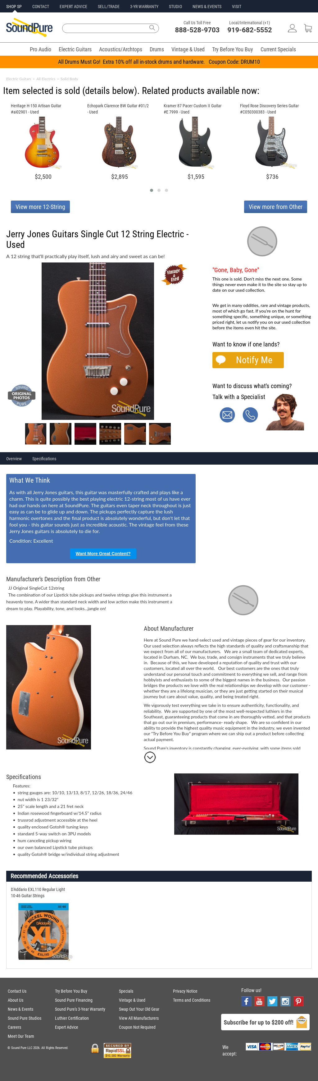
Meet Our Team (21, 1036)
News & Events (20, 1009)
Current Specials (278, 49)
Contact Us (17, 991)
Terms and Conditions (191, 1000)
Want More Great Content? (103, 553)
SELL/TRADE (109, 6)
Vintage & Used (188, 49)
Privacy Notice (185, 991)
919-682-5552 (249, 30)
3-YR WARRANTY (144, 6)
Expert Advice (66, 1027)
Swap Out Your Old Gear (139, 1009)
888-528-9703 (197, 30)
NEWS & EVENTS (207, 6)
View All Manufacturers (139, 1018)
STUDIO (175, 6)
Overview (14, 458)
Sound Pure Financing (74, 1000)
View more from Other (275, 207)
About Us (15, 1000)
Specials (126, 991)
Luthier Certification (72, 1018)
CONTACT (40, 6)
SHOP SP (14, 6)
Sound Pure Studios (24, 1018)
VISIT (236, 6)
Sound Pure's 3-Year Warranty (80, 1009)
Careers (14, 1027)
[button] (151, 190)
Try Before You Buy (232, 49)
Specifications (44, 458)
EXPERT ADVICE (73, 6)
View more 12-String (40, 207)
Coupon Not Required (137, 1027)
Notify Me (254, 360)
